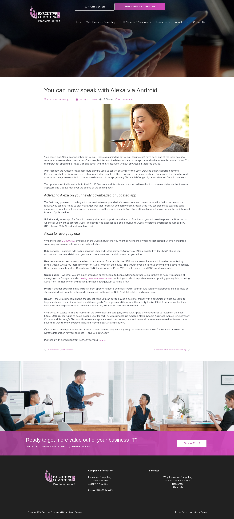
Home (78, 22)
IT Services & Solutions (137, 22)
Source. (103, 340)
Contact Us (199, 22)
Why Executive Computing (102, 22)
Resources (163, 22)
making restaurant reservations (97, 278)
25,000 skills (68, 240)
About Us (181, 22)
